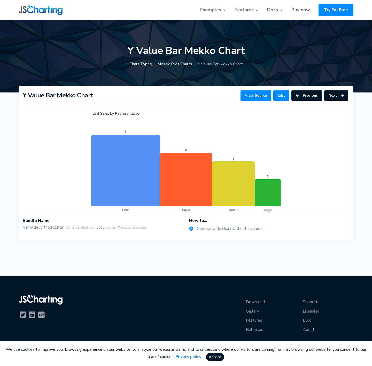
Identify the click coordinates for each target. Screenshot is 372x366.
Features (244, 10)
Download (255, 302)
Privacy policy (188, 357)
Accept (215, 357)
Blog (307, 320)
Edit (281, 95)
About (308, 329)
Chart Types (140, 64)
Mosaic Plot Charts (174, 64)
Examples (210, 10)
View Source (256, 95)
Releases (254, 329)
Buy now (300, 10)
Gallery (252, 311)
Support (310, 302)
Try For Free (336, 10)
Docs (272, 10)
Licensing (311, 311)
